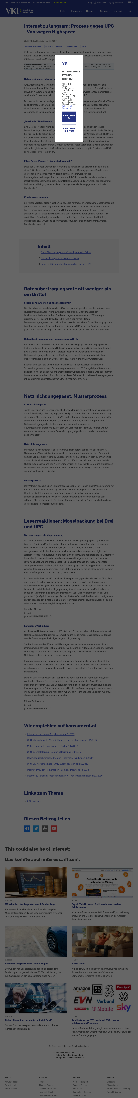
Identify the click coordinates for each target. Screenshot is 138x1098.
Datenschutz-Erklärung (68, 107)
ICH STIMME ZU (69, 116)
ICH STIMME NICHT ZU (69, 129)
